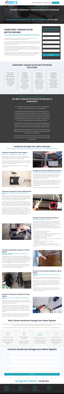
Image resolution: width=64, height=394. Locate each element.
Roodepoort (7, 385)
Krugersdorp (7, 388)
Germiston (35, 388)
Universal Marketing (14, 392)
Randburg (49, 387)
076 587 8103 (52, 19)
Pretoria (20, 385)
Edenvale (35, 385)
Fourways (35, 387)
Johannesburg (21, 388)
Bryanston (6, 389)
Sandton (6, 387)
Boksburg (49, 388)
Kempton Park (36, 389)
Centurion (20, 387)
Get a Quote (55, 2)
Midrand (49, 385)
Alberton (20, 389)
